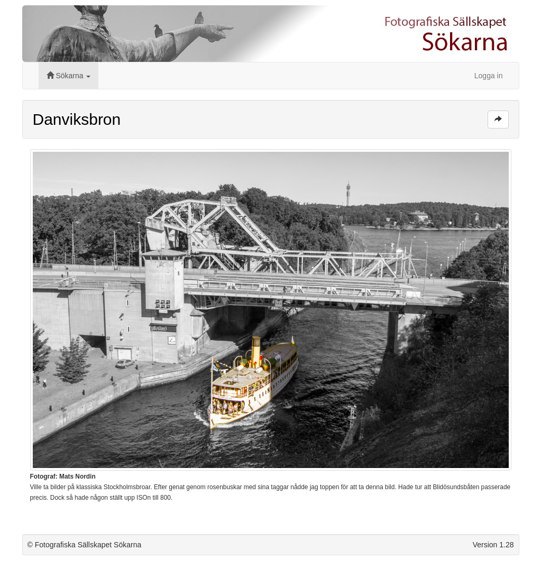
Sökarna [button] (69, 75)
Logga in (488, 75)
